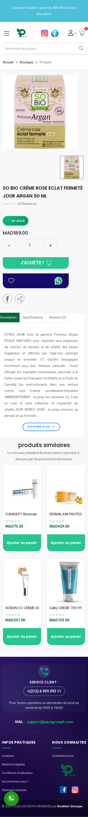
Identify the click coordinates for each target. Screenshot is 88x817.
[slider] (10, 204)
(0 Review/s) (27, 204)
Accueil (8, 62)
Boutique (26, 62)
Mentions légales (13, 764)
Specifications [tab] (33, 317)
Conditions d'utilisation (17, 773)
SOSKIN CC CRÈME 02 (22, 608)
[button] (19, 298)
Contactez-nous (62, 756)
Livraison (8, 756)
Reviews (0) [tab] (57, 317)
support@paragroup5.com (50, 722)
